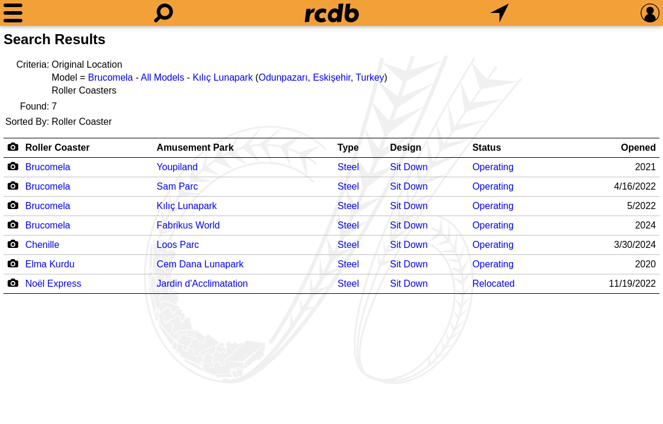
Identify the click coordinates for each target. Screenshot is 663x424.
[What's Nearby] (499, 13)
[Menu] (13, 13)
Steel (348, 167)
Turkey (370, 77)
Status (486, 148)
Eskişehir (332, 77)
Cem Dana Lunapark (200, 264)
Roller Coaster (57, 148)
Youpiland (177, 167)
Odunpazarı (283, 77)
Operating (493, 167)
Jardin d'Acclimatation (202, 284)
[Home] (332, 13)
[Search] (163, 13)
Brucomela (110, 77)
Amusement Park (195, 148)
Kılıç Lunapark (222, 77)
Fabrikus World (187, 225)
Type (348, 148)
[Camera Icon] (12, 166)
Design (405, 148)
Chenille (42, 245)
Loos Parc (177, 245)
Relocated (493, 284)
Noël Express (53, 284)
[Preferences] (650, 13)
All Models (162, 77)
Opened (638, 148)
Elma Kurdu (50, 264)
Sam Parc (177, 186)
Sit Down (409, 167)
